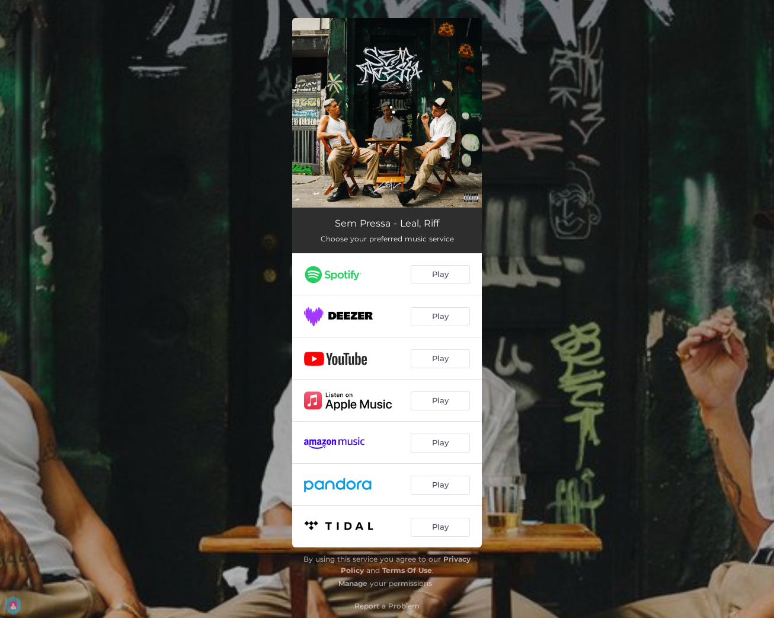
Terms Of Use (407, 570)
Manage (352, 583)
